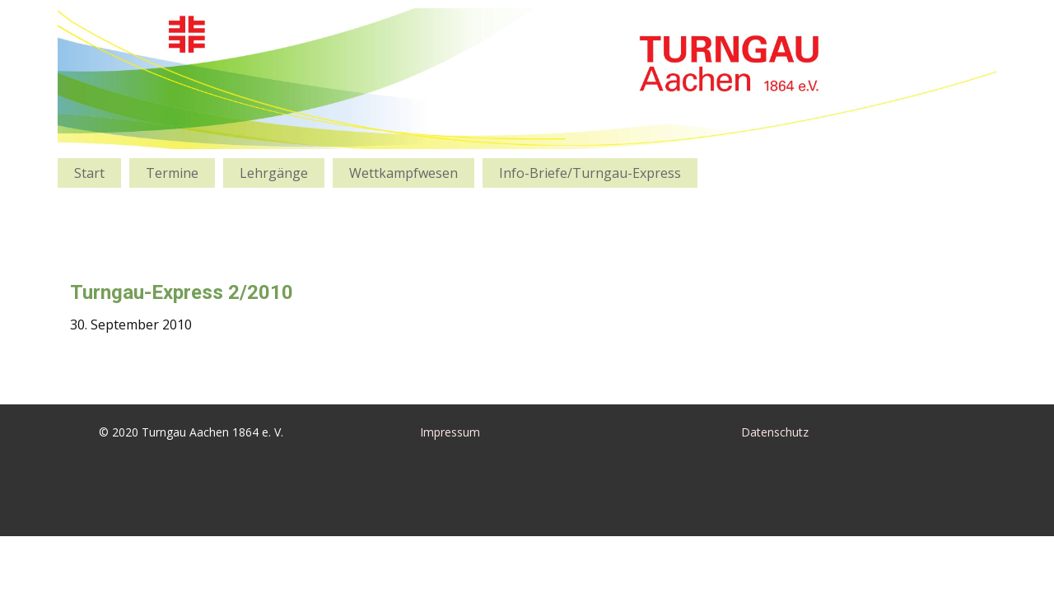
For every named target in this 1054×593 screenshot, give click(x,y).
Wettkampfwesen (403, 173)
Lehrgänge (274, 173)
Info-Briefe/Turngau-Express (590, 173)
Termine (172, 173)
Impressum (450, 432)
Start (89, 173)
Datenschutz (775, 432)
